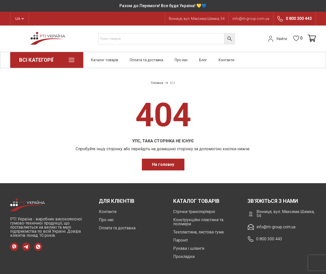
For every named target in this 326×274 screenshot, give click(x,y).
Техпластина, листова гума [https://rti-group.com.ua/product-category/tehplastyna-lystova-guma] (198, 232)
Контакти (226, 60)
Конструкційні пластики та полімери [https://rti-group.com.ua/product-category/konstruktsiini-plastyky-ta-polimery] (198, 221)
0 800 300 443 (299, 19)
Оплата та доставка (146, 60)
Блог (203, 60)
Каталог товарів (104, 60)
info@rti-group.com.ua (251, 19)
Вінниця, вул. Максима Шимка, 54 (197, 19)
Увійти (277, 39)
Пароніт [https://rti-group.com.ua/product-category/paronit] (180, 240)
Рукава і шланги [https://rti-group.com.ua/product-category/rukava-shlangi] (188, 248)
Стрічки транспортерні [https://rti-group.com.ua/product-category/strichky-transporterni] (194, 211)
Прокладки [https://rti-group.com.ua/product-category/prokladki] (184, 256)
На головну (163, 164)
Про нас (181, 60)
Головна (157, 82)
